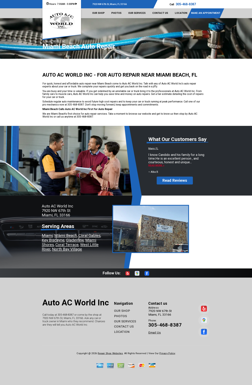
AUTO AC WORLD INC (53, 41)
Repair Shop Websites (110, 353)
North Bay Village (67, 249)
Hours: (61, 4)
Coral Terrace (67, 244)
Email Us (154, 332)
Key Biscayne (53, 240)
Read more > (156, 165)
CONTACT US (160, 13)
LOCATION (181, 13)
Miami (47, 235)
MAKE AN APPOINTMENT (205, 13)
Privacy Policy (167, 353)
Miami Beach (65, 235)
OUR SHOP (98, 13)
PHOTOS (116, 13)
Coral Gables (89, 235)
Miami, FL (153, 148)
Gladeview (75, 240)
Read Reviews (174, 180)
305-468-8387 (186, 4)
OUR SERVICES (137, 13)
